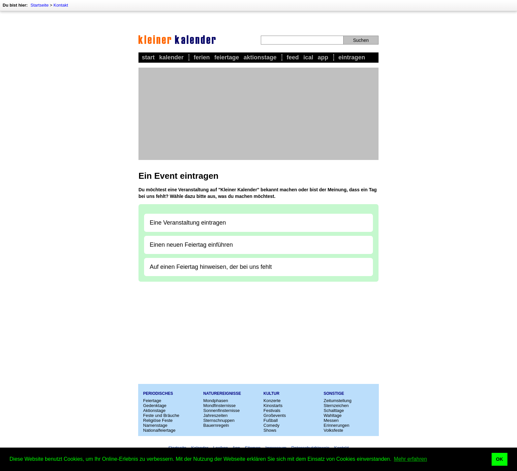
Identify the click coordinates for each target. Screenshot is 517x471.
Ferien (202, 57)
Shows (269, 430)
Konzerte (272, 400)
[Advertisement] (258, 114)
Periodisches (158, 393)
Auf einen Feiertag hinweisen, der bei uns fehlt (211, 267)
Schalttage (334, 410)
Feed (293, 57)
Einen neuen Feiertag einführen (191, 244)
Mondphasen (215, 400)
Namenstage (155, 425)
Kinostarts (273, 405)
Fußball (270, 420)
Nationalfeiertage (159, 430)
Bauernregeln (216, 425)
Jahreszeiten (215, 415)
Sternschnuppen (219, 420)
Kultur (271, 393)
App (323, 57)
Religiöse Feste (158, 420)
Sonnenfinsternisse (221, 410)
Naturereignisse (222, 393)
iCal (308, 57)
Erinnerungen (337, 425)
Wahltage (333, 415)
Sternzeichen (336, 405)
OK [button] (499, 459)
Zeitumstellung (338, 400)
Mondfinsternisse (219, 405)
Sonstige (334, 393)
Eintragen (351, 57)
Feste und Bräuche (161, 415)
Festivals (271, 410)
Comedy (271, 425)
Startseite (39, 5)
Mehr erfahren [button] (410, 459)
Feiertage (226, 57)
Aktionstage (260, 57)
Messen (331, 420)
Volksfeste (333, 430)
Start (148, 57)
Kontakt (60, 5)
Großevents (274, 415)
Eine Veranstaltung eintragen (188, 222)
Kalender (171, 57)
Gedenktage (155, 405)
